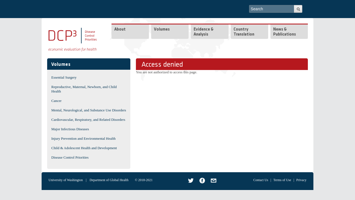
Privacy (301, 180)
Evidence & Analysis (204, 32)
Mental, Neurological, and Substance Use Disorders (88, 110)
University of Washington (66, 180)
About (120, 30)
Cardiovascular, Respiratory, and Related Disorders (88, 120)
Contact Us (260, 180)
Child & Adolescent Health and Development (84, 148)
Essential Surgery (64, 77)
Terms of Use (282, 180)
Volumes (162, 30)
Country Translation (244, 32)
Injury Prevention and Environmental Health (83, 138)
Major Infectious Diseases (70, 129)
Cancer (56, 101)
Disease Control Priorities (69, 157)
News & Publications (284, 32)
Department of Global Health (109, 180)
